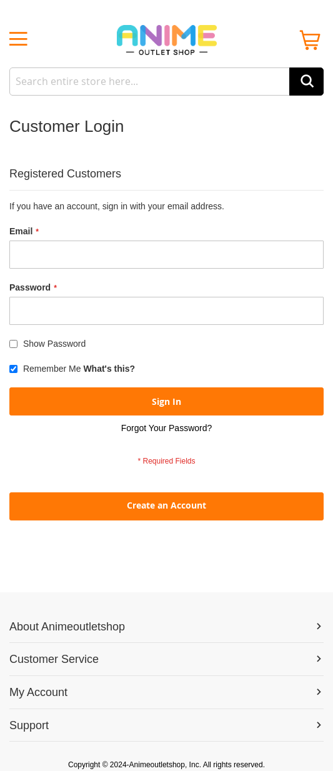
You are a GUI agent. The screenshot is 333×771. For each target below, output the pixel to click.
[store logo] (166, 40)
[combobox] (166, 81)
